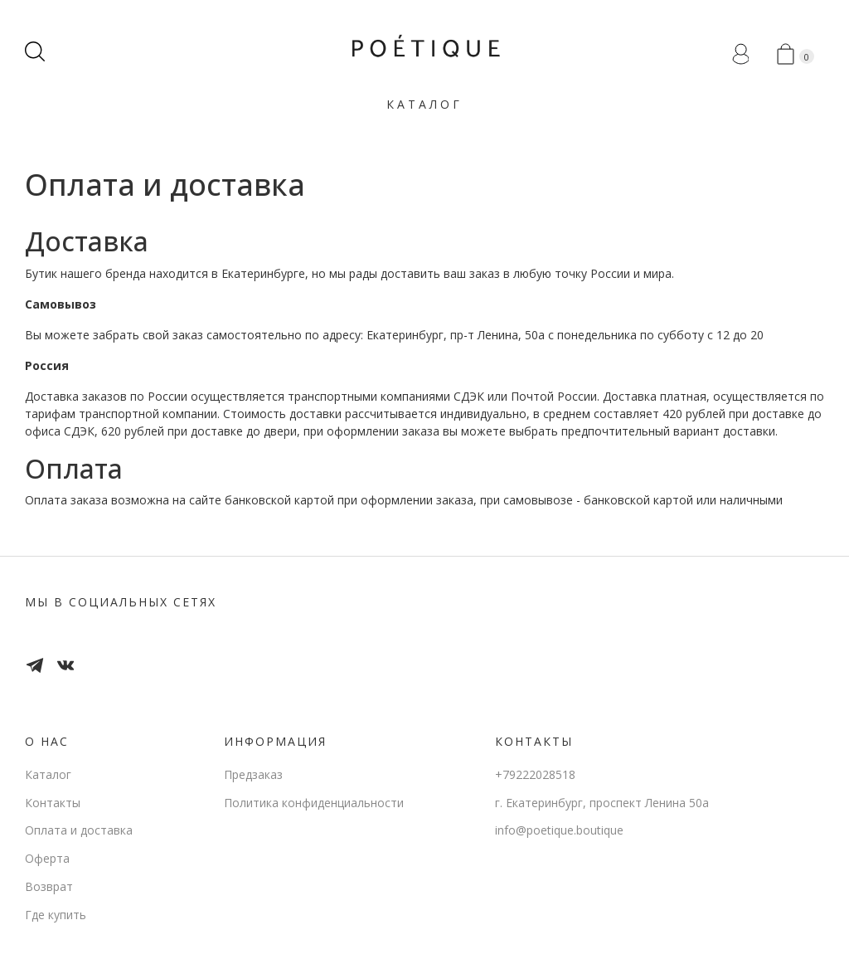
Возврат (49, 886)
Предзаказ (253, 774)
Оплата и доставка (79, 830)
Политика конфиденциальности (314, 803)
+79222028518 (535, 774)
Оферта (47, 858)
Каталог (424, 104)
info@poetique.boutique (559, 830)
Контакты (52, 803)
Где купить (55, 914)
